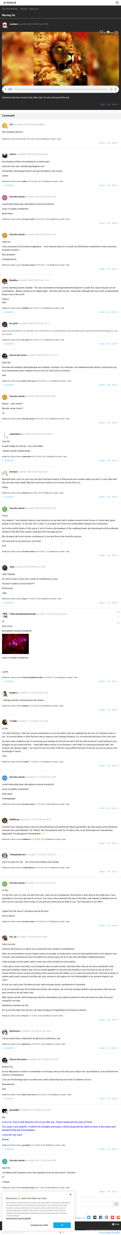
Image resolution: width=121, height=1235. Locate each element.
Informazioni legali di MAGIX (18, 1218)
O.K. (11, 124)
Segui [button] (102, 105)
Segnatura (9, 185)
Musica (23, 9)
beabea (13, 692)
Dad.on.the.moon (18, 355)
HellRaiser (14, 819)
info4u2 (13, 472)
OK (62, 1225)
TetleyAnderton (17, 854)
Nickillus (13, 280)
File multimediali (10, 9)
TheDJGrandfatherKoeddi (22, 614)
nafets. (13, 154)
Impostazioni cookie (39, 1225)
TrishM (13, 721)
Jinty (12, 567)
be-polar (13, 323)
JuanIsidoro (15, 434)
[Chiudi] (70, 1194)
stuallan (13, 24)
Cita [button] (108, 105)
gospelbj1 (14, 1110)
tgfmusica (14, 1031)
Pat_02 (13, 937)
